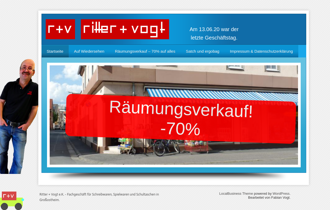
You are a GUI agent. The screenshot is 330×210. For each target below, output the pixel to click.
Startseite (55, 51)
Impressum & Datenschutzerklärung (261, 51)
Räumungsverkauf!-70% (181, 118)
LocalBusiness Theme (236, 194)
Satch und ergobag (202, 51)
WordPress (281, 194)
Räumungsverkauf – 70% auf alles (145, 51)
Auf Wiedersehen (89, 51)
